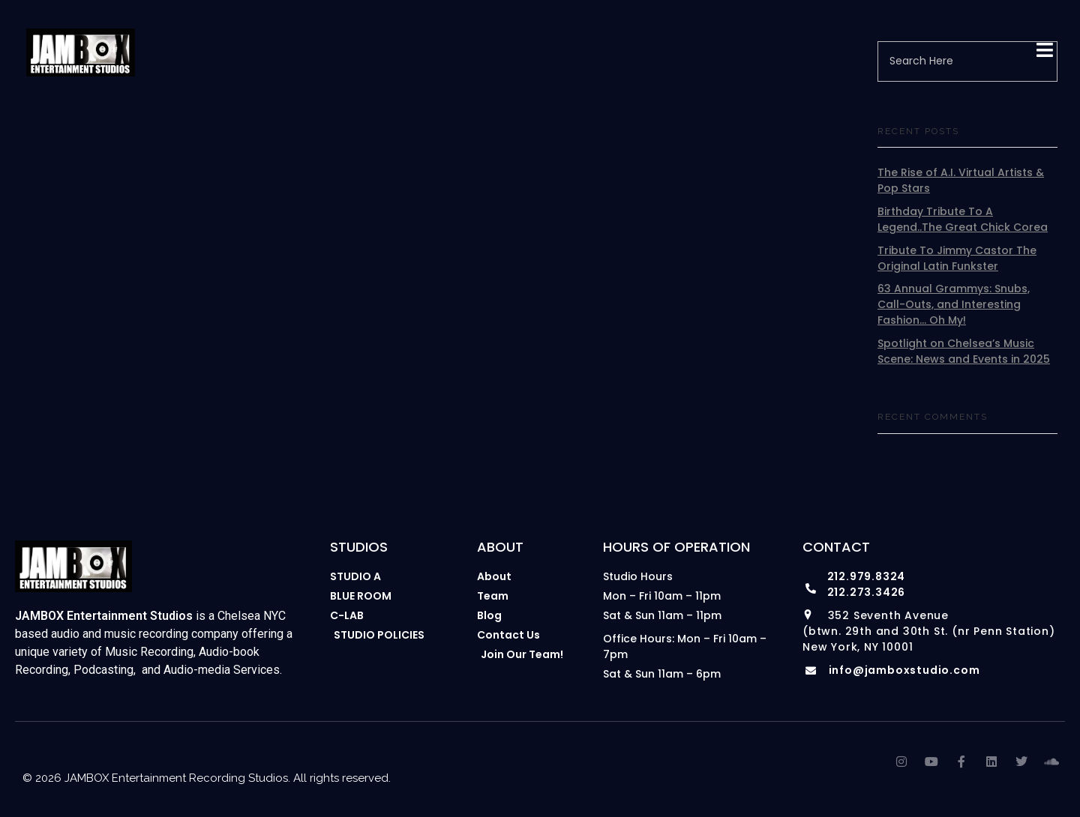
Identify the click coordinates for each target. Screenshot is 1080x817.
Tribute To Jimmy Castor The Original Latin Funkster (957, 258)
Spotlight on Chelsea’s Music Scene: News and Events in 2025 (964, 351)
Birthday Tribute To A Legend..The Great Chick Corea (963, 219)
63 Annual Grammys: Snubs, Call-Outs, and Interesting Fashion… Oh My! (954, 304)
